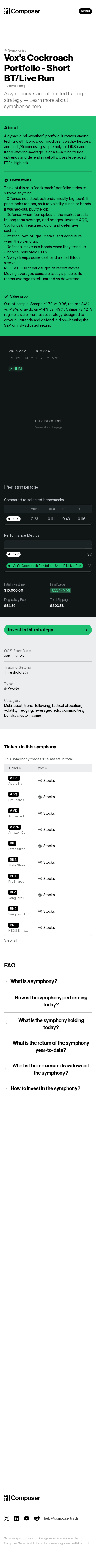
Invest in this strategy (30, 630)
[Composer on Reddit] (37, 1518)
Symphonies (17, 50)
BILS (13, 860)
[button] (13, 518)
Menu (85, 11)
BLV (13, 892)
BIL (12, 843)
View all (10, 940)
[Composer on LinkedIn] (16, 1518)
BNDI (13, 925)
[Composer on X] (6, 1518)
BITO (14, 876)
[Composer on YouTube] (27, 1518)
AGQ (13, 794)
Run (15, 368)
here (36, 106)
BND (13, 909)
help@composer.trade (61, 1518)
